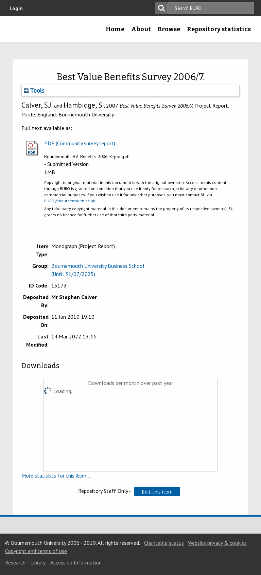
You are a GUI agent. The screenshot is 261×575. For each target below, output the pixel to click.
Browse (169, 29)
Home (115, 29)
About (141, 29)
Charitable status (164, 542)
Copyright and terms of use (36, 551)
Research (15, 562)
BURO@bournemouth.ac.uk (69, 200)
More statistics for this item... (55, 475)
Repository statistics (219, 29)
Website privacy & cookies (217, 542)
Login (16, 8)
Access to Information (76, 562)
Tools (34, 90)
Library (38, 562)
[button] (157, 491)
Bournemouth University (16, 31)
